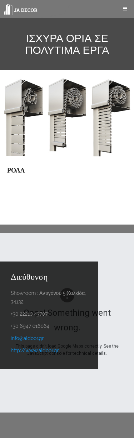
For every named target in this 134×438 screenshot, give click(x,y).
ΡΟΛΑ (16, 170)
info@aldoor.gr (27, 338)
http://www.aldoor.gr (35, 350)
